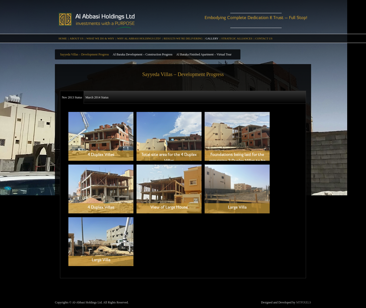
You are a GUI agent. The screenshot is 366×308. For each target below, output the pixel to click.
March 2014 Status (97, 97)
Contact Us (263, 38)
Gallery (211, 38)
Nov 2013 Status (72, 97)
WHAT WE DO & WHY (100, 38)
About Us (77, 38)
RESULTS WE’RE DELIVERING (183, 38)
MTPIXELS (303, 302)
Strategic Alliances (236, 38)
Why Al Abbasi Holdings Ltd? (139, 38)
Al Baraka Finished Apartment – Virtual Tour (203, 54)
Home (62, 38)
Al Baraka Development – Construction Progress (143, 54)
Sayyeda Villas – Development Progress (84, 54)
